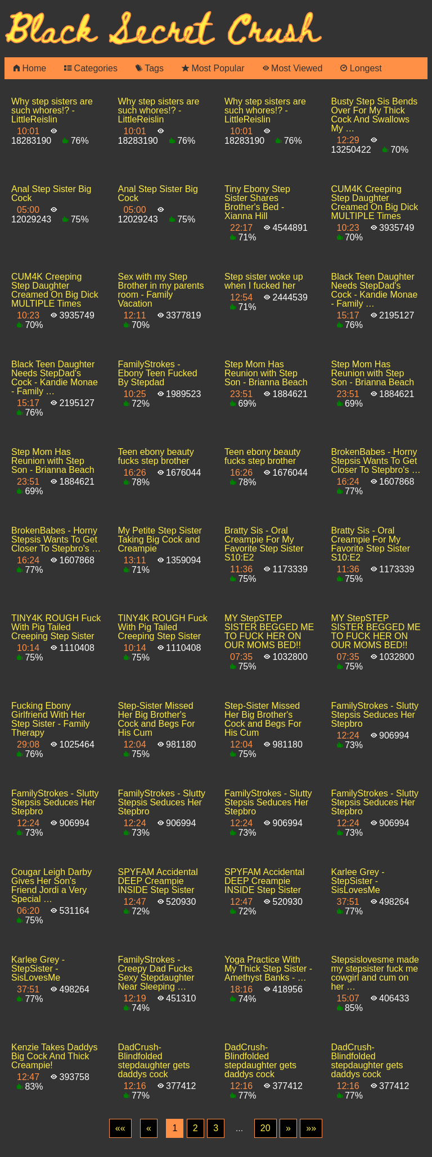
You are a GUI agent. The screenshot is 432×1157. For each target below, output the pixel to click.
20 (265, 1128)
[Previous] (149, 1128)
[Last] (311, 1128)
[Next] (288, 1128)
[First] (120, 1128)
